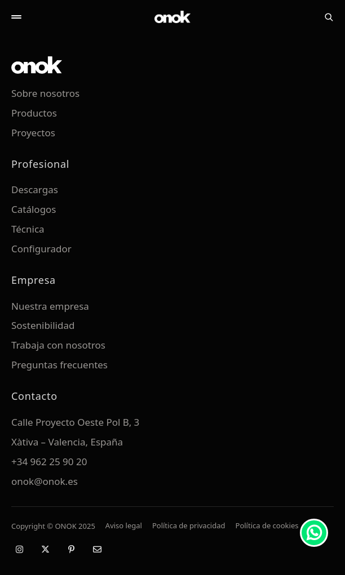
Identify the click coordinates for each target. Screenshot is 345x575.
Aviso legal (123, 525)
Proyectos (33, 132)
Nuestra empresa (50, 306)
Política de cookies (267, 525)
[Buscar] (328, 17)
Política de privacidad (188, 525)
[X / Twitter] (45, 549)
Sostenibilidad (42, 325)
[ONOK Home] (172, 17)
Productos (34, 112)
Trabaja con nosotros (58, 344)
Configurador (41, 248)
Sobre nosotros (45, 93)
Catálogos (33, 209)
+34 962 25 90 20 (49, 461)
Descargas (34, 189)
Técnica (28, 228)
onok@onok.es (44, 481)
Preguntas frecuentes (59, 364)
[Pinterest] (71, 549)
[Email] (97, 549)
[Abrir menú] (16, 17)
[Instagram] (19, 549)
